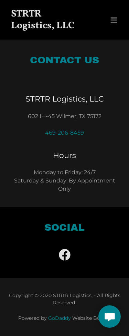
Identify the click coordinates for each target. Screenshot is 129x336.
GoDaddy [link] (59, 318)
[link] (47, 26)
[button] (114, 20)
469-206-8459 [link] (64, 132)
